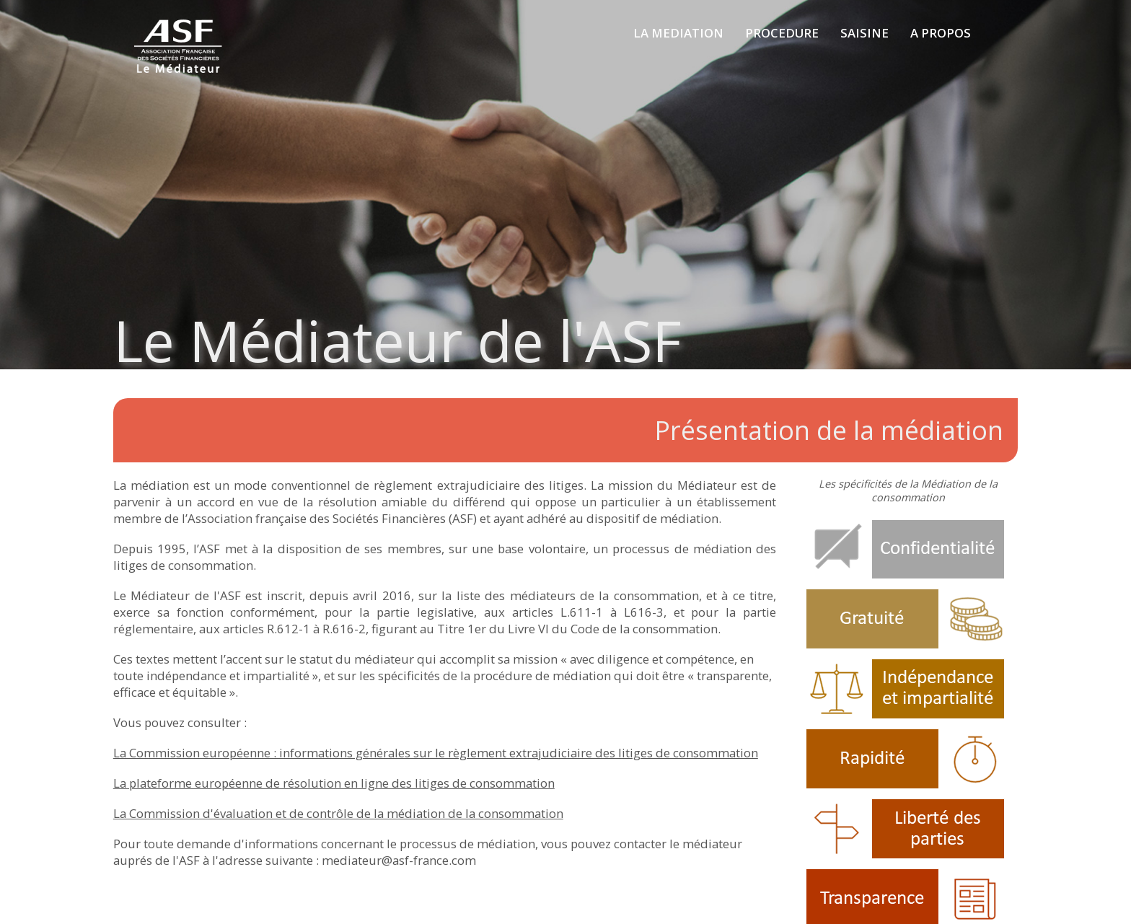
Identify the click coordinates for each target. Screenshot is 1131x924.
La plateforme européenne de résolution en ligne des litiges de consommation (334, 783)
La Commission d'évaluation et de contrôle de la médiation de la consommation (338, 813)
